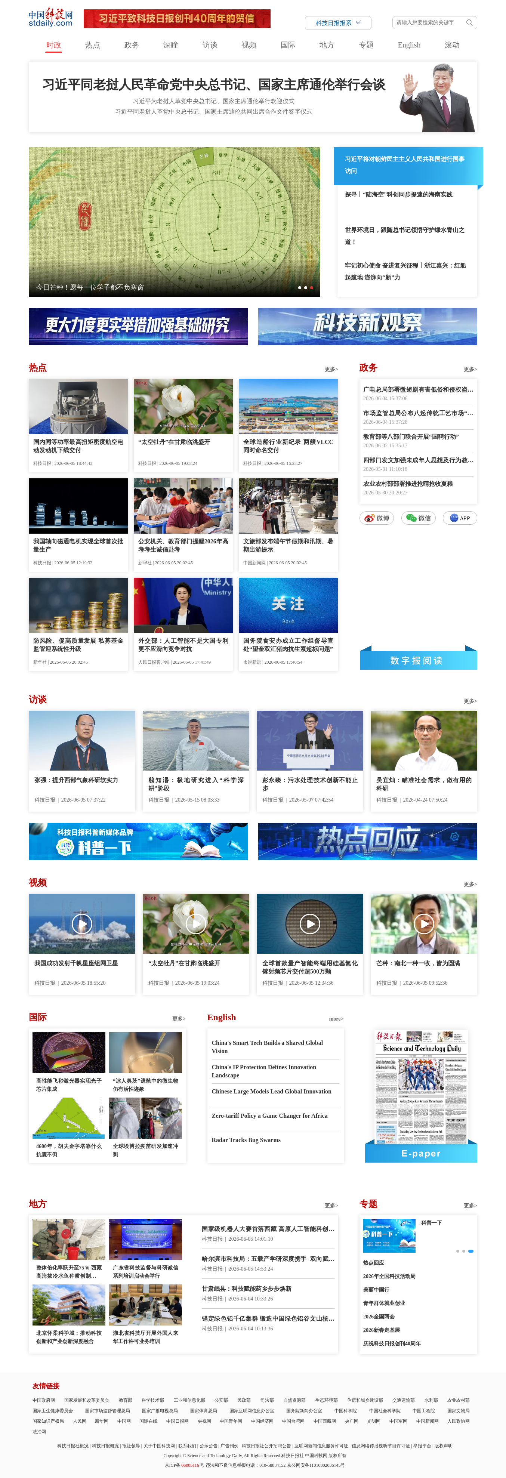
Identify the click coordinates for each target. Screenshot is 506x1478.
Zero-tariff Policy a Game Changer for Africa (270, 1116)
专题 (366, 45)
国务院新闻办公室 (304, 1410)
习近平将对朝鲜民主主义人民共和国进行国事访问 (405, 165)
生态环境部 (326, 1400)
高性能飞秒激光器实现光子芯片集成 (69, 1085)
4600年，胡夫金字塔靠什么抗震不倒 (69, 1150)
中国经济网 (262, 1421)
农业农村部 (458, 1400)
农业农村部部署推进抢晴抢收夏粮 (408, 484)
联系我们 (187, 1445)
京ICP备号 (184, 1465)
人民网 (79, 1421)
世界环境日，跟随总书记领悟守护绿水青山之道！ (405, 236)
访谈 (210, 45)
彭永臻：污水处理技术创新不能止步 (310, 784)
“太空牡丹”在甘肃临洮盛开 (174, 442)
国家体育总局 (203, 1410)
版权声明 (444, 1445)
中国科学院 (345, 1410)
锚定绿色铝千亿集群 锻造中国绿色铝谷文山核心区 (268, 1319)
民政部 (244, 1400)
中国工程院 (424, 1410)
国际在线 (148, 1421)
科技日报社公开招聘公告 (266, 1445)
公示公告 (208, 1445)
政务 (131, 45)
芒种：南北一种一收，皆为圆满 (418, 963)
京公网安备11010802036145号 (316, 1465)
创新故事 (431, 1223)
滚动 (452, 45)
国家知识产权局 (48, 1421)
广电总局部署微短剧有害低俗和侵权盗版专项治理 (418, 390)
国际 (288, 45)
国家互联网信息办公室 (251, 1410)
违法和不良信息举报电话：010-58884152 (246, 1465)
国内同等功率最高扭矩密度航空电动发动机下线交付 (78, 446)
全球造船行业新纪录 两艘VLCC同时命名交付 (288, 446)
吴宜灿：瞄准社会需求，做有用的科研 (424, 784)
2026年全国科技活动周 (389, 1276)
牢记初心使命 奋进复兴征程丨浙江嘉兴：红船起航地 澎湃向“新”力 (405, 271)
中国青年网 (231, 1421)
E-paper (421, 1153)
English (409, 45)
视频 (248, 45)
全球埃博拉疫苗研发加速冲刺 (145, 1150)
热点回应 (373, 1263)
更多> (331, 369)
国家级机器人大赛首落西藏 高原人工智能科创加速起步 (268, 1230)
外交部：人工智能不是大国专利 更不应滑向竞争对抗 (183, 645)
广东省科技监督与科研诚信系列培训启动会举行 (145, 1272)
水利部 (431, 1400)
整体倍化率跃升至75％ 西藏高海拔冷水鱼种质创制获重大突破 (69, 1272)
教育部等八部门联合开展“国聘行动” (411, 436)
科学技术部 (153, 1400)
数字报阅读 (418, 660)
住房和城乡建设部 (365, 1400)
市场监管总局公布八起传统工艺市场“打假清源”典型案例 (418, 414)
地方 (327, 45)
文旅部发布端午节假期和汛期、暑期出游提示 (288, 545)
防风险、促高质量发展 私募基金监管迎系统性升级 (78, 645)
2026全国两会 (379, 1317)
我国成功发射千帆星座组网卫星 (76, 963)
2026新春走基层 (381, 1330)
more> (336, 1019)
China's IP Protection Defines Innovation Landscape (264, 1071)
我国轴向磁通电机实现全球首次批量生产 (78, 545)
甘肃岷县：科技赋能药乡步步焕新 (246, 1289)
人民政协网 (458, 1421)
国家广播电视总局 (160, 1410)
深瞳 (170, 45)
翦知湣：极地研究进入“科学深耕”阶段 (196, 784)
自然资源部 (294, 1400)
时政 (53, 45)
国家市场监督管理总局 (107, 1410)
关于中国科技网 (159, 1445)
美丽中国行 (376, 1290)
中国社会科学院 (385, 1410)
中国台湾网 (293, 1421)
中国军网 (398, 1421)
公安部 (221, 1400)
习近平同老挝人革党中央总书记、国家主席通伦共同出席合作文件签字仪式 (213, 111)
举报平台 (422, 1445)
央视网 (204, 1421)
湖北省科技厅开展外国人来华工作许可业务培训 (145, 1337)
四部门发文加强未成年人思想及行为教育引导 (418, 461)
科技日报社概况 (73, 1445)
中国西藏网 (325, 1421)
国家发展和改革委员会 (86, 1400)
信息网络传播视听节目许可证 (381, 1445)
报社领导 (131, 1445)
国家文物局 (458, 1410)
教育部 (125, 1400)
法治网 (39, 1431)
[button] (299, 287)
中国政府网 (44, 1400)
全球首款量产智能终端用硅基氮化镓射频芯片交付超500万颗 (310, 967)
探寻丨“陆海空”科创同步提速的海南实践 (399, 194)
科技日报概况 (105, 1445)
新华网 (101, 1421)
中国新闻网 (427, 1421)
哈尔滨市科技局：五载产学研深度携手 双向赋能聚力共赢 (268, 1259)
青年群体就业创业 (384, 1303)
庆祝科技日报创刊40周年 (392, 1343)
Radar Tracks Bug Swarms (246, 1140)
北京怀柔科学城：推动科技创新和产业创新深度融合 (69, 1337)
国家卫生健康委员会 (53, 1410)
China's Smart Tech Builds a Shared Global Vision (267, 1047)
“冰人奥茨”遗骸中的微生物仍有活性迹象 (145, 1085)
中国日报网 (177, 1421)
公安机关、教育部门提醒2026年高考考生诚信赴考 (183, 545)
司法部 (267, 1400)
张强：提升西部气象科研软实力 (76, 780)
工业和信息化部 (189, 1400)
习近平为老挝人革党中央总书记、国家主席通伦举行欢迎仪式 (213, 101)
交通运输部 (403, 1400)
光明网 (373, 1421)
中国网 (124, 1421)
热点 (92, 45)
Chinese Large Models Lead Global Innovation (271, 1091)
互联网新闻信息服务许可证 (321, 1445)
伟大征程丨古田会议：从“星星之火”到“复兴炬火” (109, 287)
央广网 (351, 1421)
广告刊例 (229, 1445)
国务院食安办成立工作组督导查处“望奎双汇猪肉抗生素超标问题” (288, 645)
